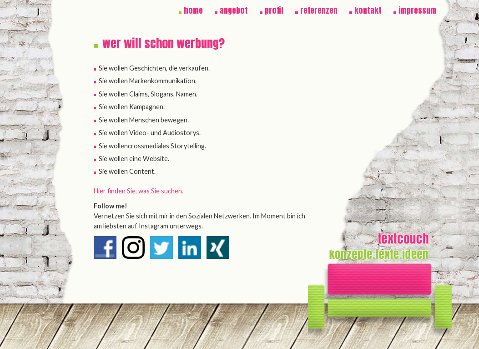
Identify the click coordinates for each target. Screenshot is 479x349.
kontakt (368, 10)
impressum (417, 10)
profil (274, 10)
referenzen (319, 10)
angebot (234, 10)
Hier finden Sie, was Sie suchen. (138, 191)
